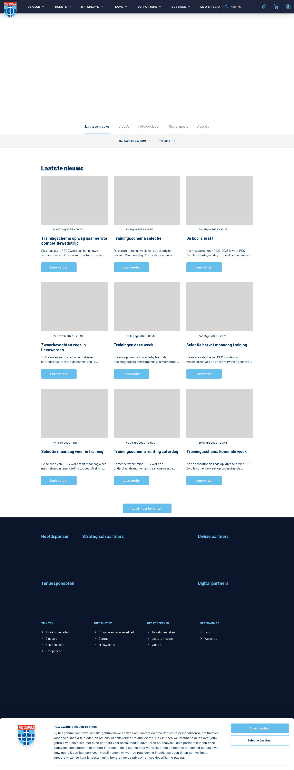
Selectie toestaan (260, 728)
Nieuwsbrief (107, 644)
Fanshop (210, 632)
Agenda (203, 126)
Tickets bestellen (57, 632)
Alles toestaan (259, 716)
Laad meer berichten (147, 508)
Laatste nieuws (97, 126)
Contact (104, 638)
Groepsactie (54, 651)
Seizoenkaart (55, 644)
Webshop (210, 638)
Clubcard (51, 638)
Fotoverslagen (149, 126)
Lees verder (59, 267)
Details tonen (220, 762)
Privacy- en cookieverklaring (118, 632)
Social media (178, 126)
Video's (123, 126)
